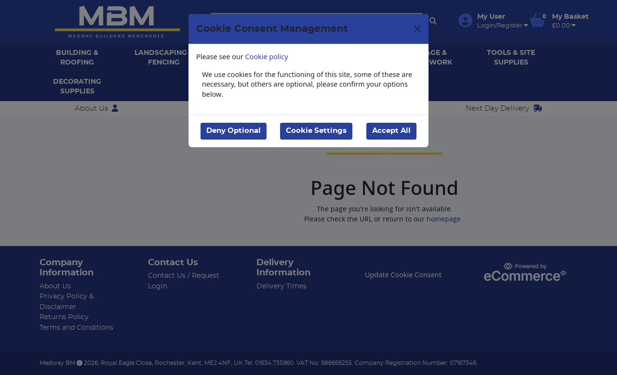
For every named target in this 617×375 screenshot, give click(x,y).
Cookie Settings (316, 130)
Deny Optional (233, 130)
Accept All (391, 130)
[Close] (417, 29)
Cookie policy (266, 56)
